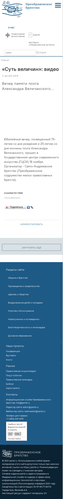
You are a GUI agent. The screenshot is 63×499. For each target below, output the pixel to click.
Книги (9, 359)
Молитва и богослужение (21, 310)
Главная (5, 60)
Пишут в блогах (14, 375)
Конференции (13, 351)
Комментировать (31, 224)
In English (41, 52)
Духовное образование (20, 335)
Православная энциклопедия (21, 371)
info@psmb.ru (23, 402)
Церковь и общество (18, 294)
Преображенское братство (27, 454)
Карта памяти (13, 388)
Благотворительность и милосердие (26, 327)
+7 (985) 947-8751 (15, 418)
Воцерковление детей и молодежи (25, 302)
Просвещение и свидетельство (24, 286)
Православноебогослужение (18, 35)
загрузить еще (31, 247)
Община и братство (18, 277)
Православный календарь (19, 379)
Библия (34, 34)
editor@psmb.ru (31, 407)
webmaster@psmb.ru (34, 411)
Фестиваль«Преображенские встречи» (42, 43)
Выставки (11, 355)
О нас (11, 27)
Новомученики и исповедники (23, 319)
